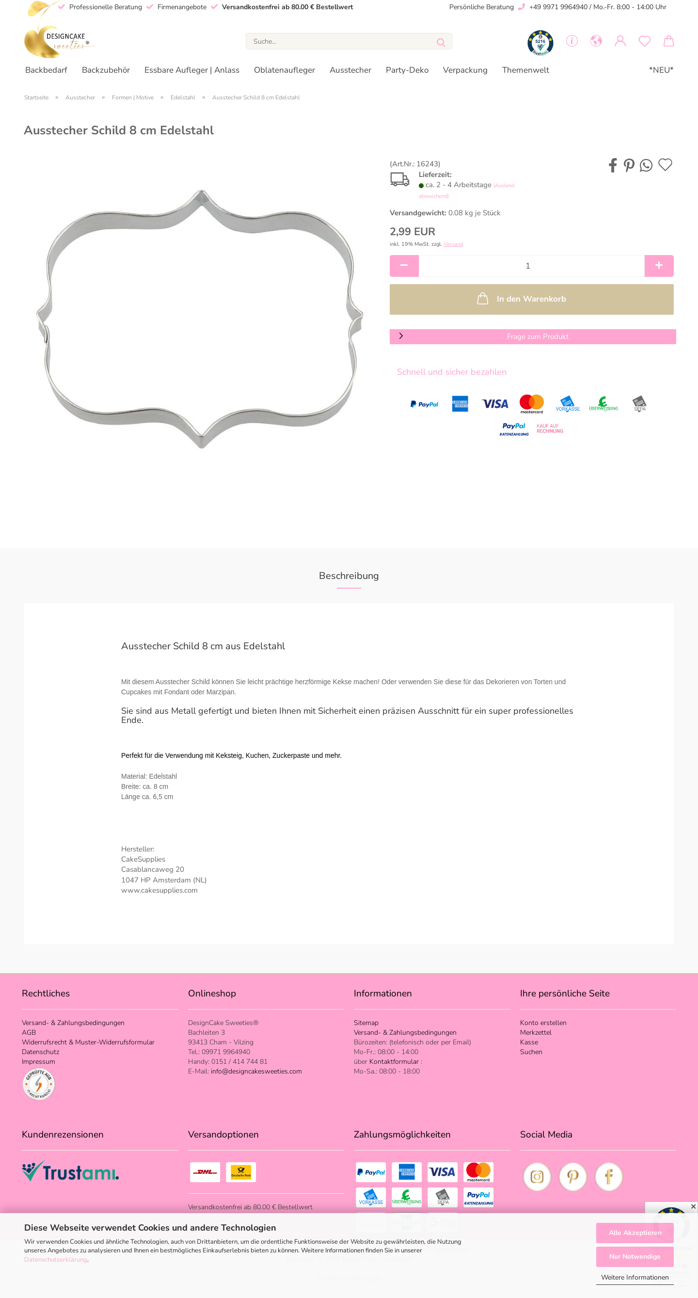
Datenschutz (40, 1052)
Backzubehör (106, 70)
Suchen (531, 1052)
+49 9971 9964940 (558, 7)
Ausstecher (350, 70)
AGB (29, 1032)
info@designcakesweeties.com (255, 1071)
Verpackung (465, 70)
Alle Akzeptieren (635, 1232)
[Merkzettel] (645, 41)
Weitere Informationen (635, 1277)
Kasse (529, 1042)
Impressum (38, 1061)
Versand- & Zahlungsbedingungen (73, 1022)
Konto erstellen (543, 1022)
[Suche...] (441, 40)
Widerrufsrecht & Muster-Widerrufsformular (88, 1042)
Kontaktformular (395, 1061)
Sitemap (366, 1022)
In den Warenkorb (520, 298)
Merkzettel (536, 1032)
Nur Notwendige (635, 1256)
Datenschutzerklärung (55, 1259)
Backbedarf (46, 70)
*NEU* (661, 70)
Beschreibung (349, 575)
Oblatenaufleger (284, 70)
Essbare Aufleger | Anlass (191, 70)
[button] (596, 41)
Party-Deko (407, 70)
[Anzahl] (532, 266)
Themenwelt (525, 70)
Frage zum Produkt (538, 336)
